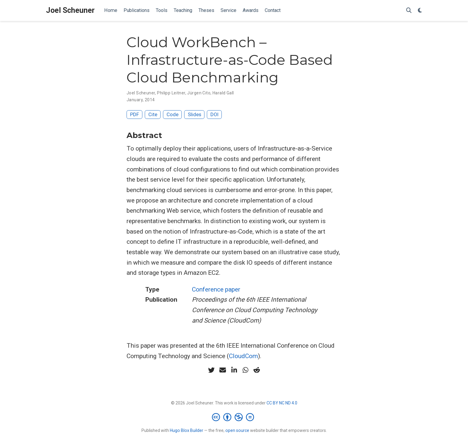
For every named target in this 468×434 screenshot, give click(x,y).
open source (237, 430)
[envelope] (222, 370)
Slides (194, 114)
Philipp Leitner (171, 93)
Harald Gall (223, 93)
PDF (134, 114)
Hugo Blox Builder (186, 430)
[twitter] (211, 370)
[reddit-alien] (256, 370)
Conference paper (216, 289)
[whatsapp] (245, 370)
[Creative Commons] (234, 417)
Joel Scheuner (70, 10)
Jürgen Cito (198, 93)
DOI (214, 114)
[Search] (409, 10)
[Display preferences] (420, 10)
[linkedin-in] (234, 370)
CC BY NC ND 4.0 (282, 403)
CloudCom (243, 356)
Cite (152, 114)
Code (172, 114)
